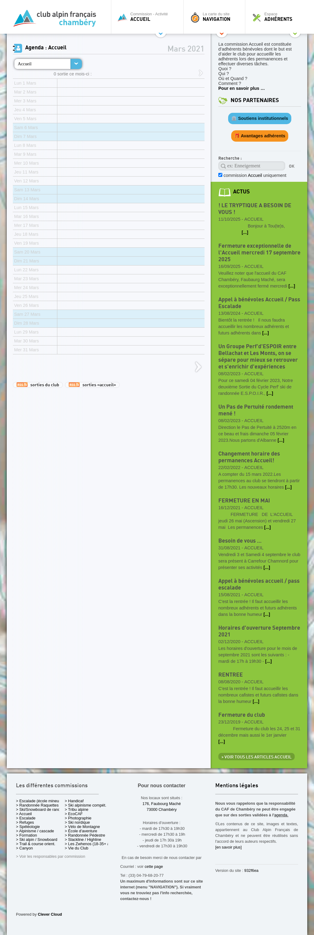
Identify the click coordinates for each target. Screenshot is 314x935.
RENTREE (230, 675)
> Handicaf (74, 801)
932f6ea (251, 870)
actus (241, 192)
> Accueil (24, 813)
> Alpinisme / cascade (35, 831)
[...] (245, 232)
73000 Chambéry (162, 809)
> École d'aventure (81, 831)
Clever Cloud (50, 914)
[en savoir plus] (228, 847)
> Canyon (24, 848)
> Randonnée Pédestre (85, 835)
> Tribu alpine (76, 809)
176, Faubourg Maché (161, 803)
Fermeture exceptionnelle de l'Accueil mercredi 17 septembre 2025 (259, 252)
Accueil (25, 63)
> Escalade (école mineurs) (39, 801)
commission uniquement (254, 175)
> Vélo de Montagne (82, 826)
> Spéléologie (28, 826)
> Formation (26, 835)
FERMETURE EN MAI (244, 501)
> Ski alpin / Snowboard (36, 839)
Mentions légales (236, 785)
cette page (154, 866)
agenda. (281, 815)
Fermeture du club (241, 715)
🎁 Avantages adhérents (259, 135)
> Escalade (26, 818)
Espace (277, 17)
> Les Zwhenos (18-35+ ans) (90, 844)
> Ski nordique (77, 822)
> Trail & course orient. (35, 844)
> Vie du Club (76, 848)
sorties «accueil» (92, 384)
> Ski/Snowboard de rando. (39, 809)
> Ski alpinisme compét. (85, 805)
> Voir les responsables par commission (50, 856)
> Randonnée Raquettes (37, 805)
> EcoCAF (74, 813)
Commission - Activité (148, 17)
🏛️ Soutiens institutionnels (259, 118)
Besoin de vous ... (240, 541)
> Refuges (25, 822)
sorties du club (38, 384)
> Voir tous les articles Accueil (256, 757)
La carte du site (216, 17)
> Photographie (78, 818)
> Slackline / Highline (83, 839)
